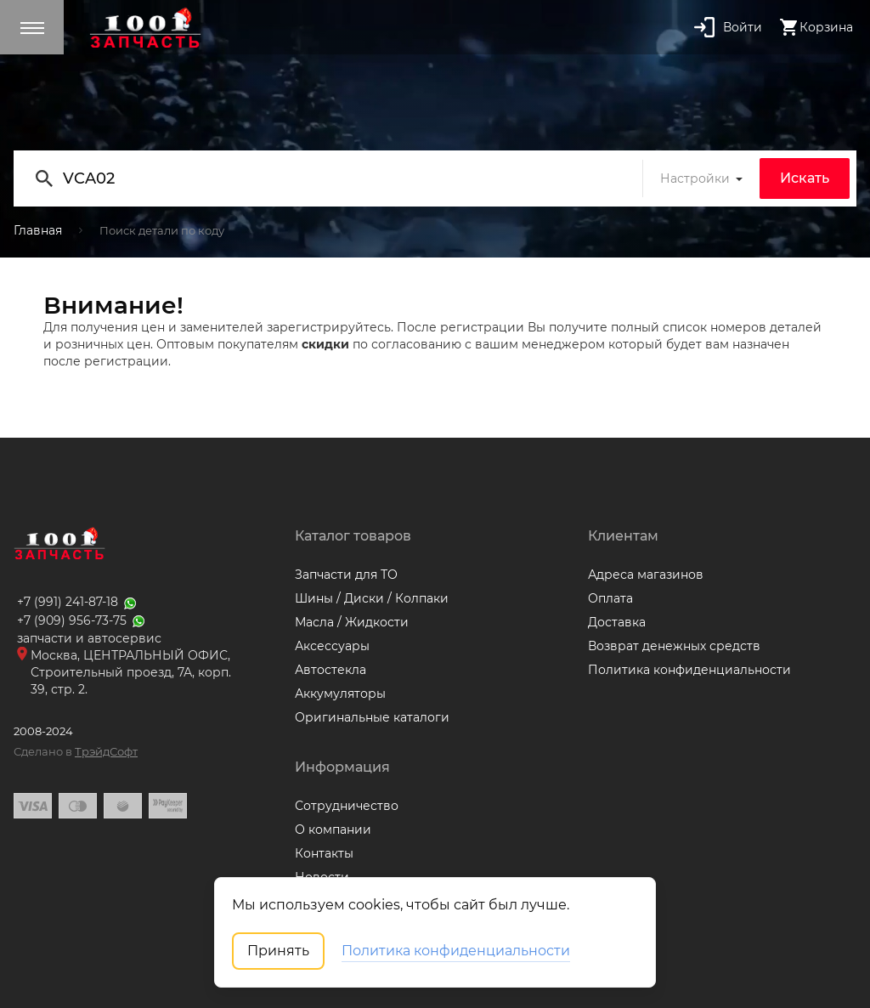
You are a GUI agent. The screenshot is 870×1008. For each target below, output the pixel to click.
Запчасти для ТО (346, 574)
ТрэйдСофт (106, 751)
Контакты (324, 853)
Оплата (610, 598)
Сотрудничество (346, 805)
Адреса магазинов (645, 574)
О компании (333, 829)
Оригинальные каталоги (372, 717)
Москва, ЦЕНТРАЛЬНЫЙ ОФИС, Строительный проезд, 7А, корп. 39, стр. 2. (131, 672)
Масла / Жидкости (352, 622)
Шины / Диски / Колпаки (372, 598)
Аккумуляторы (340, 693)
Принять (278, 951)
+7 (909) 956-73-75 (82, 620)
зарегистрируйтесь (329, 327)
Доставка (617, 622)
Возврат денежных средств (674, 646)
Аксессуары (332, 646)
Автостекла (330, 669)
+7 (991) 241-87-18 (77, 601)
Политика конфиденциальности (689, 669)
